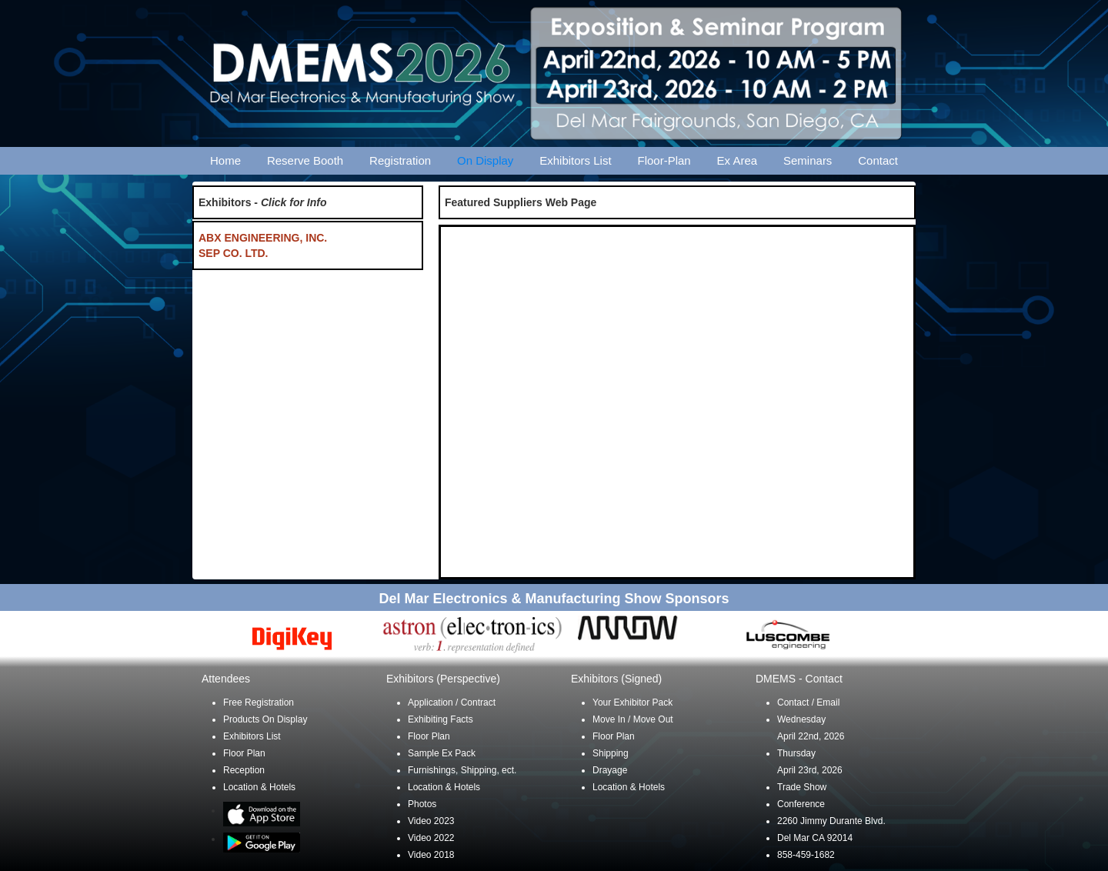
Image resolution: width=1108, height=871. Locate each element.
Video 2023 (431, 821)
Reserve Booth (305, 160)
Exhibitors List (575, 160)
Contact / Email (808, 702)
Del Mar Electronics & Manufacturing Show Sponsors (554, 598)
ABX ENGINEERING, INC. (263, 238)
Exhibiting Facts (440, 719)
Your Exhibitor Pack (632, 702)
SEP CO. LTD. (234, 253)
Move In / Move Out (632, 719)
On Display (485, 160)
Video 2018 (431, 854)
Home (225, 160)
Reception (244, 770)
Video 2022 (431, 838)
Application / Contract (452, 702)
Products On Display (265, 719)
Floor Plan (244, 753)
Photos (422, 804)
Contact (878, 160)
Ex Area (737, 160)
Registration (400, 160)
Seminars (807, 160)
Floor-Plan (664, 160)
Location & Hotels (259, 787)
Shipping (610, 753)
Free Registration (258, 702)
